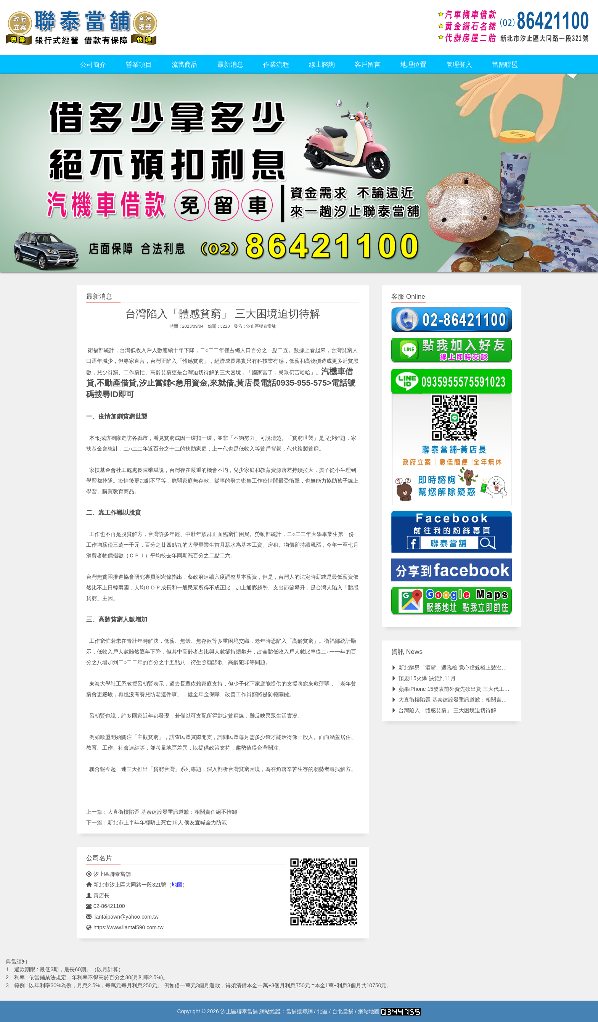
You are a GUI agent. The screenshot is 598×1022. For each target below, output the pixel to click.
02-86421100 (105, 906)
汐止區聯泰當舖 (261, 326)
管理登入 (459, 64)
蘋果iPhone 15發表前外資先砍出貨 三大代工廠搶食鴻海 (461, 689)
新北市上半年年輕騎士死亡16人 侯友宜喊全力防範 (167, 822)
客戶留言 (368, 64)
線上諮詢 (322, 64)
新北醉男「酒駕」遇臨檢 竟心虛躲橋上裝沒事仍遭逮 (457, 668)
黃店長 (97, 895)
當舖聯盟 (505, 64)
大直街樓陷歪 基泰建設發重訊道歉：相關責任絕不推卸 (172, 812)
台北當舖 (343, 1011)
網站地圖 (368, 1011)
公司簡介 (93, 64)
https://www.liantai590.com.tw (125, 927)
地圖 (177, 885)
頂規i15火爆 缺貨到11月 (423, 678)
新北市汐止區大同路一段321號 (126, 885)
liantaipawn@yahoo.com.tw (122, 917)
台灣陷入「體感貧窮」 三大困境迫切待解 (443, 710)
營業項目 (139, 64)
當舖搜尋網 (299, 1011)
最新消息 (230, 64)
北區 (322, 1011)
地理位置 (413, 64)
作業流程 (276, 64)
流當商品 (185, 64)
